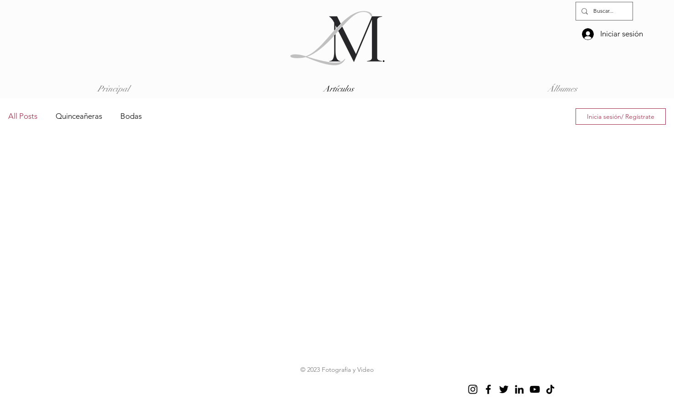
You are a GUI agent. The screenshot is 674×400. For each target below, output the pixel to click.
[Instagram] (473, 389)
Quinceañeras (79, 116)
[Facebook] (488, 389)
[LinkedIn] (519, 389)
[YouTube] (535, 389)
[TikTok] (550, 389)
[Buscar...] (603, 11)
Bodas (131, 116)
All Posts (22, 116)
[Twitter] (504, 389)
